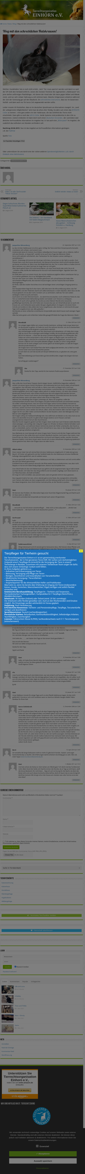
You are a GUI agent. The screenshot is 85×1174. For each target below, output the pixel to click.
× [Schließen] (81, 551)
